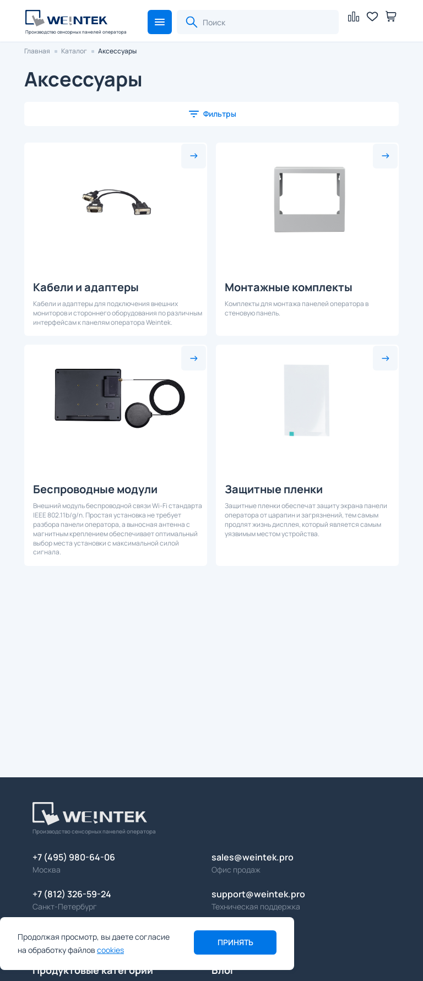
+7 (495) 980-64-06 (73, 857)
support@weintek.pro (258, 894)
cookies (110, 950)
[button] (160, 22)
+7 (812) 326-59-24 (71, 894)
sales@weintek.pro (253, 857)
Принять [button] (235, 942)
